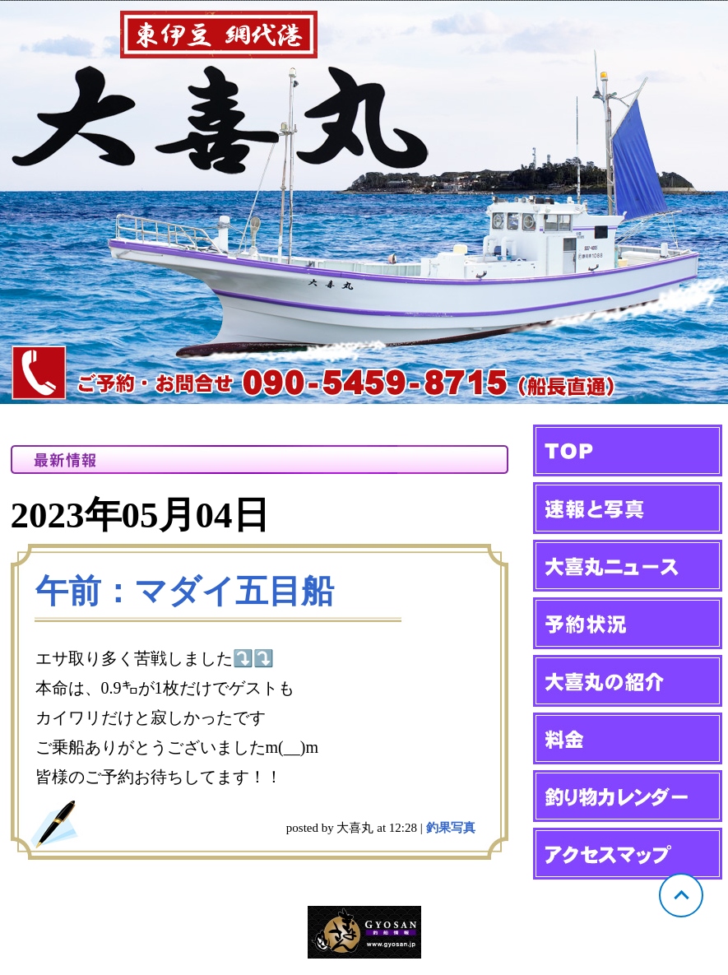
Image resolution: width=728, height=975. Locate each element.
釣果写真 (450, 827)
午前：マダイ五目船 (184, 591)
